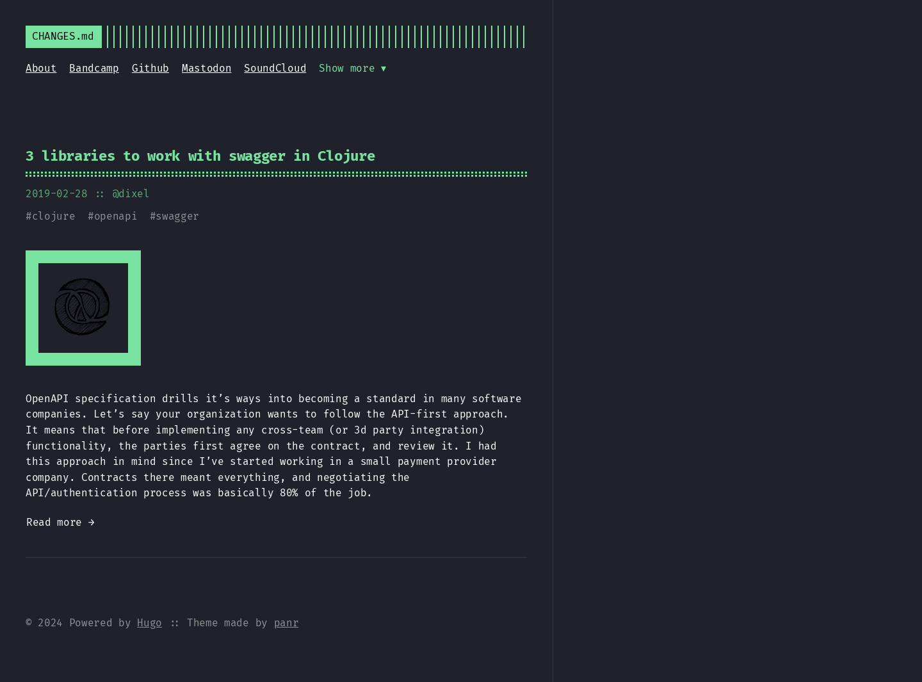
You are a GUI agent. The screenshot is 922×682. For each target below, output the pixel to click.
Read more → (60, 522)
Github (150, 68)
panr (286, 623)
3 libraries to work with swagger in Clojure (200, 156)
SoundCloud (275, 68)
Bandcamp (93, 68)
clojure (54, 216)
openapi (116, 216)
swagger (177, 216)
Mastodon (206, 68)
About (41, 68)
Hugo (149, 623)
